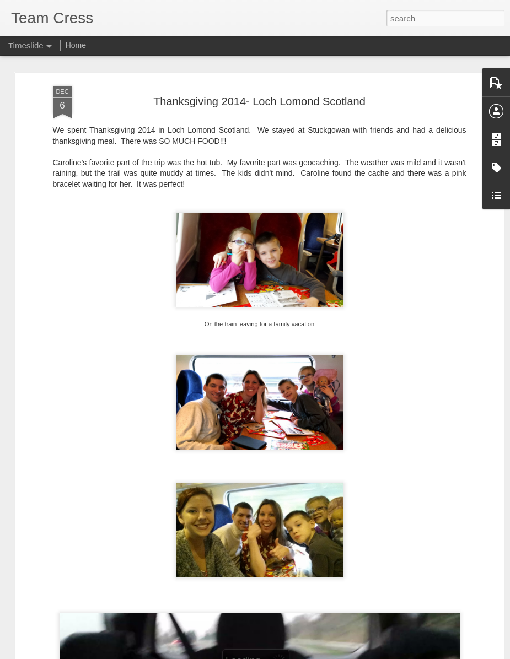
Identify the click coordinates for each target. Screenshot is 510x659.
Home (76, 45)
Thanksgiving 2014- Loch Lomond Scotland (259, 101)
